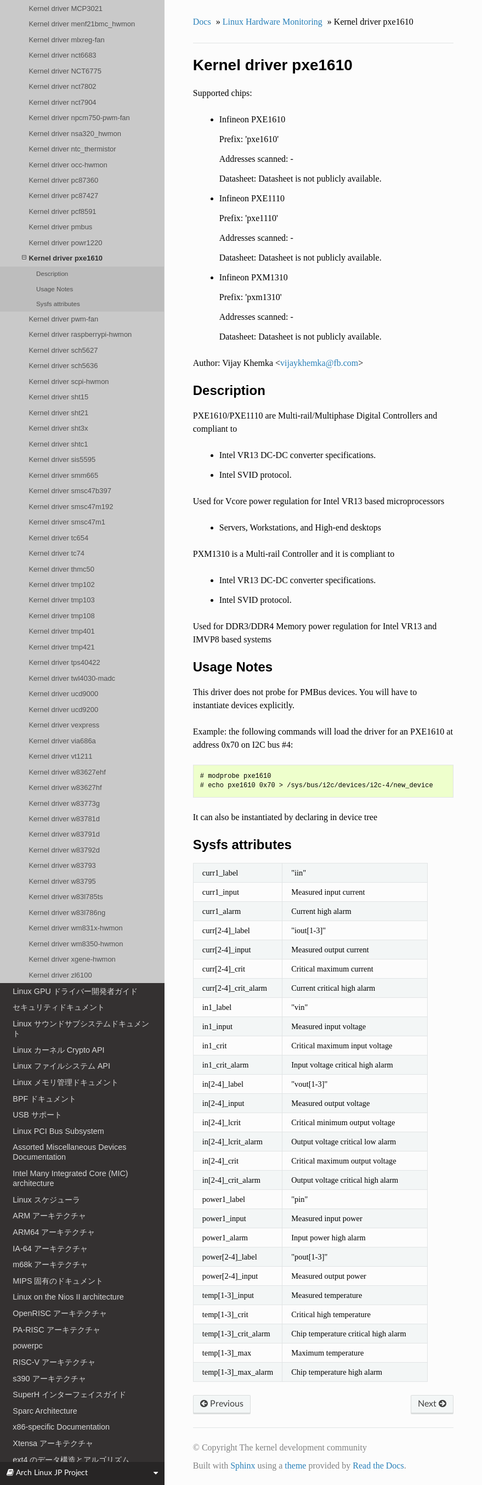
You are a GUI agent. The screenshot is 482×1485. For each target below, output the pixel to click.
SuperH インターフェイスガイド (69, 1394)
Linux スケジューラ (46, 1199)
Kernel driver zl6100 (60, 975)
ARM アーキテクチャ (49, 1215)
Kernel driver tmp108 (61, 616)
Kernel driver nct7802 (62, 86)
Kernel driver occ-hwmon (68, 165)
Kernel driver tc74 (56, 553)
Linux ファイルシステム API (61, 1065)
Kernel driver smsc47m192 (71, 506)
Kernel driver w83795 (62, 881)
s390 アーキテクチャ (49, 1378)
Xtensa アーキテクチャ (53, 1443)
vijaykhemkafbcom (319, 363)
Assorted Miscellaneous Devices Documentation (69, 1152)
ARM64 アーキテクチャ (54, 1232)
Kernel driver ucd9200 (63, 709)
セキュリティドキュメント (59, 1007)
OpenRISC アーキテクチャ (60, 1313)
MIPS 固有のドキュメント (58, 1281)
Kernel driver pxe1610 (62, 258)
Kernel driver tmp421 (61, 647)
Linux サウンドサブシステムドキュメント (81, 1028)
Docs (202, 21)
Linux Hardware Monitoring (272, 21)
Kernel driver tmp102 (61, 584)
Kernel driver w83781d (64, 819)
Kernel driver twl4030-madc (72, 678)
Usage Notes (54, 288)
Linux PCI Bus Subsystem (58, 1131)
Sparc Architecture (45, 1411)
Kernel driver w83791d (64, 834)
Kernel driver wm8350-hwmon (76, 944)
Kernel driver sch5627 (63, 350)
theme (295, 1465)
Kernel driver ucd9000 (63, 694)
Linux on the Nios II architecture (68, 1296)
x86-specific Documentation (61, 1426)
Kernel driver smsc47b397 (70, 491)
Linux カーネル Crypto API (58, 1050)
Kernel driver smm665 (63, 475)
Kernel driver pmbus (60, 227)
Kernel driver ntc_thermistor (72, 149)
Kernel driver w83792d (64, 850)
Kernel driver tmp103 (61, 600)
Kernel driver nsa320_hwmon (75, 133)
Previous (221, 1403)
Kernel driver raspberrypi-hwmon (80, 334)
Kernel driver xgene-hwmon (72, 959)
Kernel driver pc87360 (63, 180)
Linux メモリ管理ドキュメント (65, 1082)
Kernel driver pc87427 (63, 195)
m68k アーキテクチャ (50, 1264)
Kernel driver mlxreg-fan (66, 40)
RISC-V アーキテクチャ (54, 1362)
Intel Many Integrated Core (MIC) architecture (70, 1178)
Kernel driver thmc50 (61, 569)
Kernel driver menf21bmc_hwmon (82, 24)
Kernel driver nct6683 (62, 55)
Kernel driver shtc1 (58, 444)
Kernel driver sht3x (58, 428)
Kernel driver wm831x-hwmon (75, 928)
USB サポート (37, 1114)
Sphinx (242, 1465)
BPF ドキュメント (44, 1098)
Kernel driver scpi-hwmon (69, 381)
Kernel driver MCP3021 (66, 8)
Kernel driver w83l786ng (67, 912)
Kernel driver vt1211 (60, 756)
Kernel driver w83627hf (65, 787)
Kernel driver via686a (62, 741)
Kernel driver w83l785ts (66, 897)
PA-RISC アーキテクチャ (56, 1329)
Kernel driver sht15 (58, 397)
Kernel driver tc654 (58, 538)
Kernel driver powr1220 (65, 243)
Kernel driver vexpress (64, 725)
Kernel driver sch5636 (63, 366)
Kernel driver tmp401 (61, 631)
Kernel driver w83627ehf (67, 772)
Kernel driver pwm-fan (63, 319)
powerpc (27, 1345)
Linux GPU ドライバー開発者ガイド (75, 991)
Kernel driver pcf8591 (62, 211)
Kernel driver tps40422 (64, 662)
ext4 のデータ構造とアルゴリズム (71, 1459)
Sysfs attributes (58, 303)
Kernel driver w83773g (64, 803)
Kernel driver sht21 (58, 413)
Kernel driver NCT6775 (65, 71)
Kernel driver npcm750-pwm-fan (79, 118)
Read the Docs (378, 1465)
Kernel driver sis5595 (62, 459)
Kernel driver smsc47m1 (67, 522)
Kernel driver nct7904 (62, 102)
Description (52, 273)
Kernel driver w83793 (62, 865)
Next (432, 1403)
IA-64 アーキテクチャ (50, 1248)
